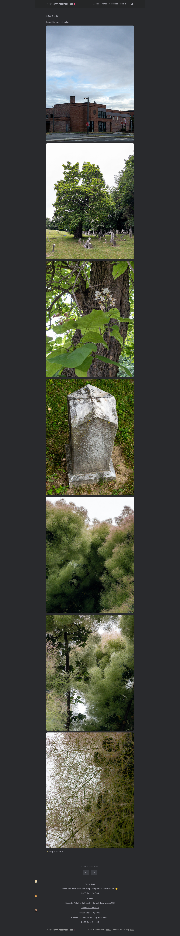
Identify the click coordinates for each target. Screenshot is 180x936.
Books (123, 4)
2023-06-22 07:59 (90, 908)
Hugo (108, 930)
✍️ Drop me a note (54, 851)
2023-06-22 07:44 (90, 893)
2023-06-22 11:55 (90, 922)
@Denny (73, 917)
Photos (104, 4)
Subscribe (113, 4)
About (96, 4)
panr (132, 930)
